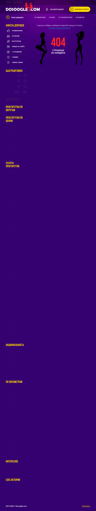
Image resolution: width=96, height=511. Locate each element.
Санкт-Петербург (18, 2)
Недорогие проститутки (15, 125)
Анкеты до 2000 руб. (14, 140)
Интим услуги (12, 173)
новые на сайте (15, 46)
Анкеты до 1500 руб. (14, 138)
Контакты (86, 506)
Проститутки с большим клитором (15, 445)
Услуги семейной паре (15, 284)
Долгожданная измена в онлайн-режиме (14, 488)
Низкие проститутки (14, 414)
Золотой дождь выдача (15, 253)
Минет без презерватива (15, 198)
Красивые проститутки (15, 151)
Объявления (85, 2)
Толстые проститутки (14, 420)
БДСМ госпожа (12, 322)
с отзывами (14, 51)
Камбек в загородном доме (13, 494)
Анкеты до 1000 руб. (14, 132)
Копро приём (12, 265)
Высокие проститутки (14, 412)
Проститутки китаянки (15, 370)
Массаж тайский (13, 303)
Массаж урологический (15, 306)
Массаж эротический (14, 311)
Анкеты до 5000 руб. (14, 148)
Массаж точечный (13, 309)
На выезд (12, 36)
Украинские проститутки (15, 367)
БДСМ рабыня (12, 333)
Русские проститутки (14, 349)
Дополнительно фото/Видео (16, 282)
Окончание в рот (13, 217)
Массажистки (55, 2)
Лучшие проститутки (14, 154)
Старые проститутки (14, 393)
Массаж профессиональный (16, 298)
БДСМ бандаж (12, 320)
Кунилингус (11, 208)
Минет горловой (13, 203)
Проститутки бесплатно (12, 473)
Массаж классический (15, 295)
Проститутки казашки (14, 372)
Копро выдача (12, 262)
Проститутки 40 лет (14, 403)
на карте (52, 17)
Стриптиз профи (13, 228)
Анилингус (11, 211)
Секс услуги (11, 170)
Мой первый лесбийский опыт (14, 497)
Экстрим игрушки (13, 273)
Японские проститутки (15, 375)
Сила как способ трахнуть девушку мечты (15, 484)
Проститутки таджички (15, 359)
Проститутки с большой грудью (15, 429)
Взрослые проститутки (15, 400)
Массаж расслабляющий (15, 301)
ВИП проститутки (13, 156)
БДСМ (75, 2)
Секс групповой (13, 184)
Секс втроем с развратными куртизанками (13, 465)
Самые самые (14, 62)
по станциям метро (65, 17)
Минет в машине (13, 205)
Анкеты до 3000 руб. (14, 143)
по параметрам (39, 17)
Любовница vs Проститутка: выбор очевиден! (15, 470)
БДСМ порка (12, 330)
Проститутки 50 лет (14, 406)
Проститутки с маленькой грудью (16, 433)
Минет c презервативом (15, 195)
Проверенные (14, 30)
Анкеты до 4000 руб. (14, 146)
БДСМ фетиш (12, 336)
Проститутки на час (14, 455)
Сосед (7, 491)
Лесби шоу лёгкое (13, 239)
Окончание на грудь (14, 222)
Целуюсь (11, 287)
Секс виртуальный (14, 189)
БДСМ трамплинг (13, 338)
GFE (9, 289)
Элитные (67, 2)
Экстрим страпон (13, 270)
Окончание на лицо (14, 219)
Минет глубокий (13, 200)
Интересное (12, 461)
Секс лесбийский (13, 186)
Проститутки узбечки (14, 351)
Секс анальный (13, 181)
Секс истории (13, 480)
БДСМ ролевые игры (14, 325)
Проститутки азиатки (14, 354)
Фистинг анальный (14, 245)
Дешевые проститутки (15, 127)
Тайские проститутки (14, 362)
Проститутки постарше (15, 395)
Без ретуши (13, 41)
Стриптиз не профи (14, 230)
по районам (80, 17)
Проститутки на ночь (14, 452)
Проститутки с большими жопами (16, 441)
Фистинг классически (14, 247)
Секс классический (14, 178)
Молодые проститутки (15, 398)
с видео (12, 57)
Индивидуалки (40, 2)
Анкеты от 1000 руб (14, 135)
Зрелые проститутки (14, 390)
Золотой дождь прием (15, 256)
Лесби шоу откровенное (15, 236)
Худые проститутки (14, 423)
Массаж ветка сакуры (14, 314)
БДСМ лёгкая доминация (15, 328)
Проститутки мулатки (14, 365)
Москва (8, 2)
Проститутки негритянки (15, 357)
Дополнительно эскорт (15, 279)
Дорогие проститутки (14, 130)
